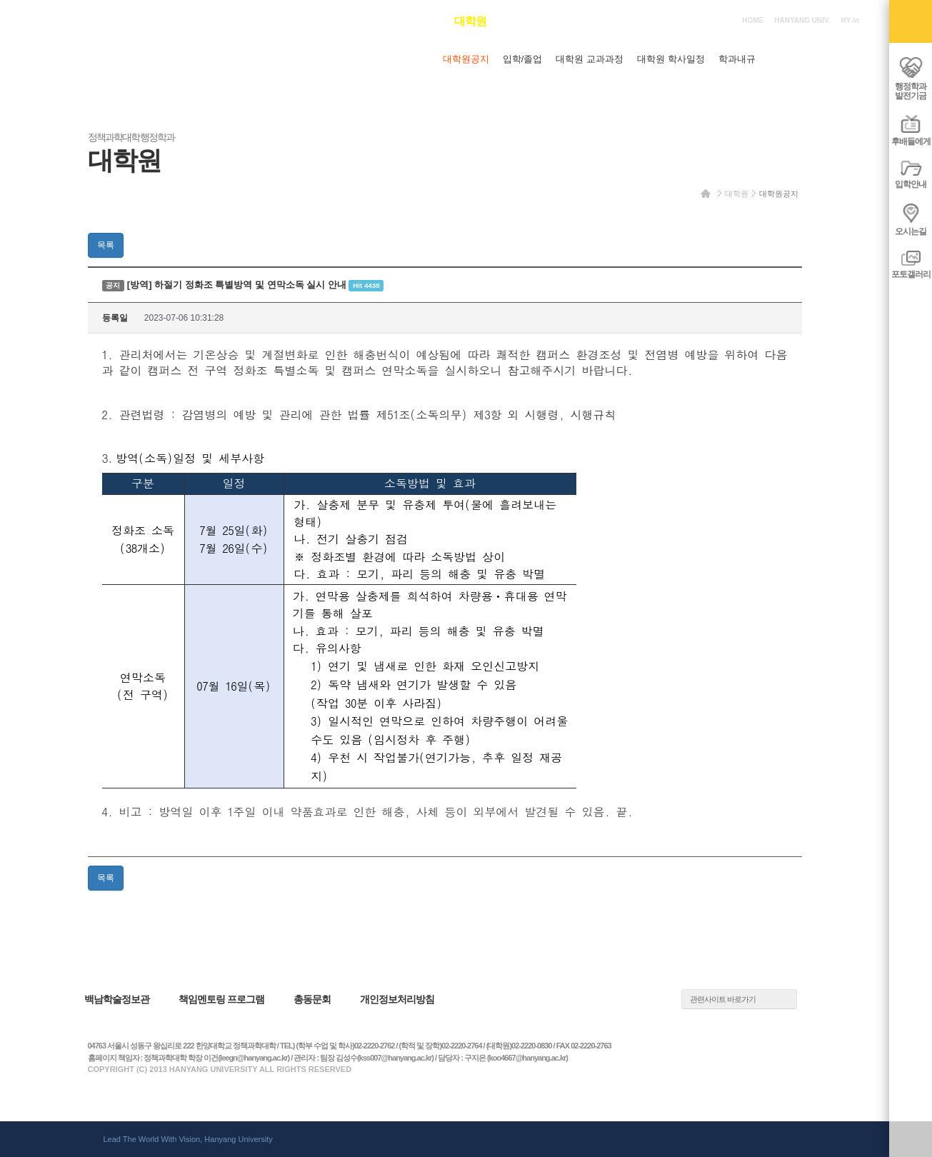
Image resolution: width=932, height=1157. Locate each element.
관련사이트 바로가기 (723, 999)
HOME (752, 20)
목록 (105, 245)
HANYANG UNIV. (802, 20)
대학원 (736, 193)
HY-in (850, 20)
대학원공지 (778, 193)
